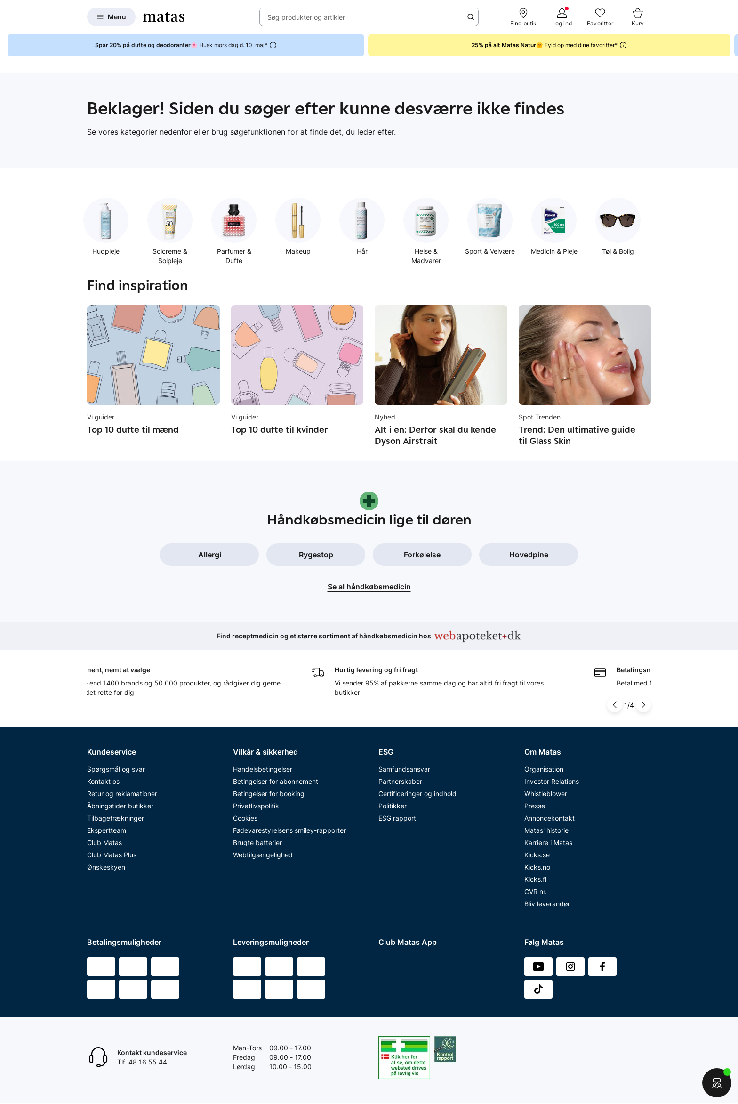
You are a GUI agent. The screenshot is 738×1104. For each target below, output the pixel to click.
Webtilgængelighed (263, 855)
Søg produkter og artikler (306, 17)
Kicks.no (537, 867)
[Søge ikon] (470, 16)
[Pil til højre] (643, 704)
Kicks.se (537, 855)
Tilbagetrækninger (115, 818)
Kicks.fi (535, 879)
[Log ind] (562, 17)
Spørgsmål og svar (116, 769)
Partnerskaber (400, 781)
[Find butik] (523, 17)
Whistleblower (545, 794)
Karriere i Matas (548, 842)
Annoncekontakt (549, 818)
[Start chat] (716, 1082)
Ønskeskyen (106, 867)
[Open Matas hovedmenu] (111, 17)
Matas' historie (546, 830)
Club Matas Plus (111, 855)
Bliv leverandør (547, 904)
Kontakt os (103, 781)
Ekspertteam (106, 830)
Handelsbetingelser (262, 769)
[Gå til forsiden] (163, 17)
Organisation (543, 769)
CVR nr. (535, 891)
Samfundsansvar (404, 769)
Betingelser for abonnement (275, 781)
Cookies (245, 818)
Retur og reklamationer (122, 794)
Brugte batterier (257, 842)
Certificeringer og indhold (417, 794)
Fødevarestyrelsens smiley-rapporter (289, 830)
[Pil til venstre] (614, 704)
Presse (534, 806)
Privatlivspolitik (256, 806)
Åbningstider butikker (120, 806)
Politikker (392, 806)
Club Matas (104, 842)
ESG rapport (397, 818)
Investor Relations (551, 781)
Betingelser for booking (269, 794)
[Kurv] (638, 17)
